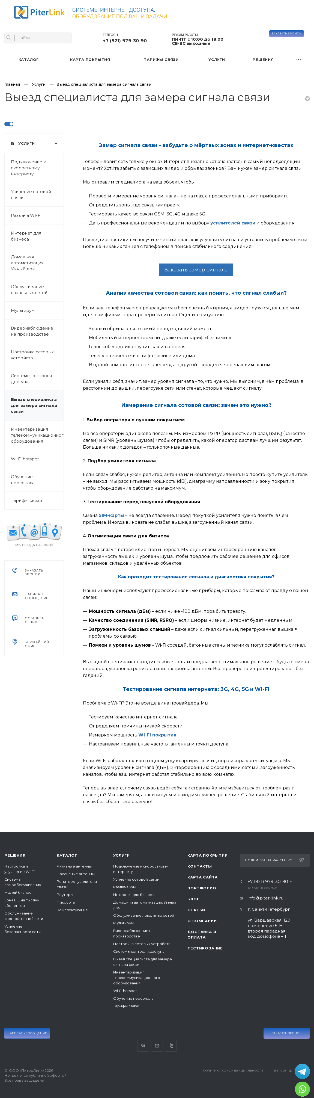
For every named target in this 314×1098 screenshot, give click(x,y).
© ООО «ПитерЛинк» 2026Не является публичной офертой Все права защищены (35, 1075)
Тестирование (205, 948)
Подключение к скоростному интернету (28, 167)
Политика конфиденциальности (233, 1070)
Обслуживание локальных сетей (29, 289)
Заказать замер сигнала (196, 270)
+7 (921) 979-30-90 (125, 40)
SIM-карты (111, 515)
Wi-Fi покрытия (157, 735)
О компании (202, 921)
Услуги (121, 855)
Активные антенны (74, 866)
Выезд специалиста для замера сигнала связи (34, 405)
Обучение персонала (23, 479)
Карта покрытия (207, 855)
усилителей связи (232, 223)
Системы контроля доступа (31, 378)
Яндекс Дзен (171, 1046)
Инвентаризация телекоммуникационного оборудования (37, 435)
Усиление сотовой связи (31, 194)
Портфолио (201, 888)
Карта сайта (202, 877)
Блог (193, 899)
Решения (15, 855)
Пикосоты (66, 902)
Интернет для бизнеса (26, 236)
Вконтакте (143, 1046)
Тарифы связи (26, 500)
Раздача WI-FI (26, 215)
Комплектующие (72, 910)
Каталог (67, 855)
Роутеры (65, 894)
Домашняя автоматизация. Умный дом (27, 262)
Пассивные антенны (76, 874)
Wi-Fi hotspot (25, 458)
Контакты (199, 866)
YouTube (157, 1046)
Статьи (196, 910)
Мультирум (23, 310)
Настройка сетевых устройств (32, 354)
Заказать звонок (286, 33)
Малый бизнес (17, 892)
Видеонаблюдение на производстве (32, 331)
